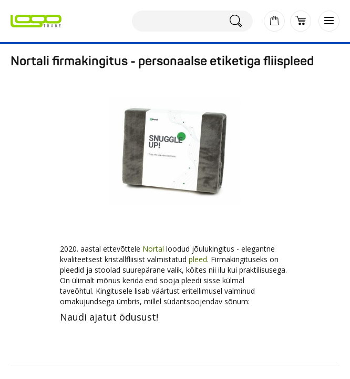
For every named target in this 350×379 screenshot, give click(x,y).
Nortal (153, 249)
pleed (198, 259)
